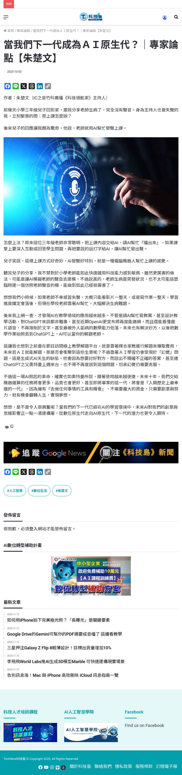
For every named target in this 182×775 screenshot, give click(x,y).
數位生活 (40, 490)
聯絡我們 (103, 766)
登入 (33, 528)
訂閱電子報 (166, 766)
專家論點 (23, 31)
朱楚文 (63, 490)
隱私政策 (123, 766)
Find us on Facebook (144, 725)
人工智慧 (16, 490)
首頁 (9, 31)
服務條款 (144, 766)
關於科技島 (80, 766)
